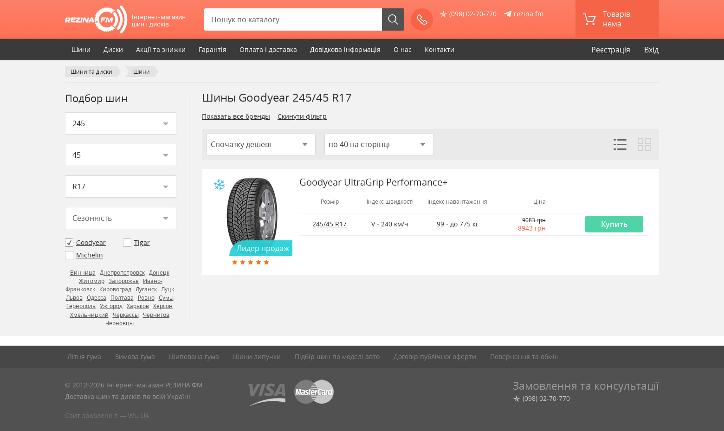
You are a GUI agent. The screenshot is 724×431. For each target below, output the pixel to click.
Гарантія (212, 49)
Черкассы (126, 315)
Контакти (439, 49)
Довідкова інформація (345, 49)
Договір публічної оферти (435, 356)
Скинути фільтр (302, 116)
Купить (614, 224)
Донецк (159, 273)
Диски (113, 49)
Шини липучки (257, 356)
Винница (83, 273)
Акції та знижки (161, 49)
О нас (403, 49)
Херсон (163, 306)
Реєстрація (610, 49)
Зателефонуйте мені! (425, 19)
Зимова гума (135, 356)
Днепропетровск (122, 273)
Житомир (91, 281)
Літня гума (84, 356)
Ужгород (111, 306)
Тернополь (81, 306)
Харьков (138, 306)
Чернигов (156, 315)
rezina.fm (528, 13)
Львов (74, 298)
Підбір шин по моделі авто (337, 356)
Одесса (96, 298)
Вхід (651, 49)
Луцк (167, 289)
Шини (80, 49)
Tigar (142, 242)
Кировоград (115, 289)
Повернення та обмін (524, 356)
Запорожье (124, 281)
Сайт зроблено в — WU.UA (107, 415)
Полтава (122, 298)
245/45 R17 (329, 223)
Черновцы (119, 323)
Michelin (89, 255)
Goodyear (91, 242)
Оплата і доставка (268, 49)
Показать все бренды (236, 116)
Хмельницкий (89, 315)
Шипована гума (194, 356)
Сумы (166, 298)
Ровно (146, 298)
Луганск (146, 289)
